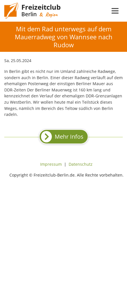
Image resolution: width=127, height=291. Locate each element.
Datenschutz (81, 164)
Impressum (51, 164)
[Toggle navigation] (115, 10)
